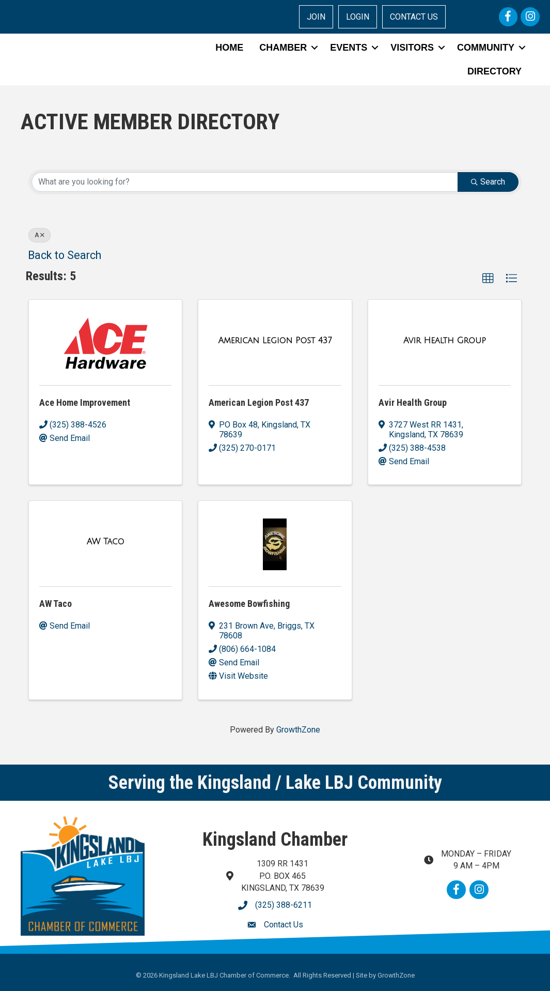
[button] (488, 278)
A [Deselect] (39, 235)
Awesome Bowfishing (249, 603)
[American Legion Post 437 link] (275, 341)
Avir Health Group (413, 402)
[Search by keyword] (245, 182)
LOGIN (357, 17)
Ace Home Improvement (84, 402)
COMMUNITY (485, 47)
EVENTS (348, 47)
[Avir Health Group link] (444, 341)
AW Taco (55, 603)
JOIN (316, 17)
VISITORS (412, 47)
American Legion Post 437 (259, 402)
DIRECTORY (494, 71)
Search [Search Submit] (488, 182)
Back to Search (64, 255)
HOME (229, 47)
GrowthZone (298, 730)
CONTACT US (414, 17)
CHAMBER (283, 47)
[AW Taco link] (105, 542)
